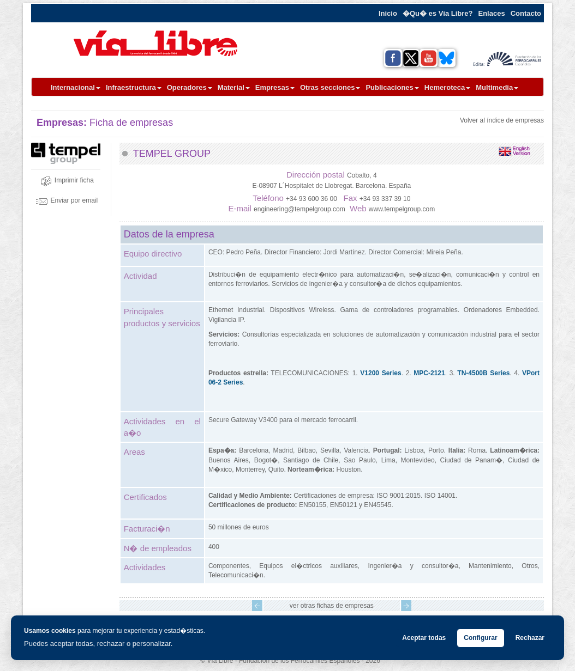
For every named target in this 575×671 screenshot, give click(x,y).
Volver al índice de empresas (502, 120)
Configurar (480, 638)
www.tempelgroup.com (402, 209)
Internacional (75, 87)
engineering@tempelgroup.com (299, 209)
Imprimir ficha (67, 180)
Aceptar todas (424, 638)
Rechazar (530, 638)
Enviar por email (67, 200)
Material (234, 87)
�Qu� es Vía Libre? (438, 13)
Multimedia (497, 87)
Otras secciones (330, 87)
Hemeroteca (447, 87)
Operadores (189, 87)
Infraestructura (133, 87)
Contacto (526, 13)
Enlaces (491, 13)
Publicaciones (392, 87)
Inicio (388, 13)
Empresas (275, 87)
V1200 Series (380, 373)
